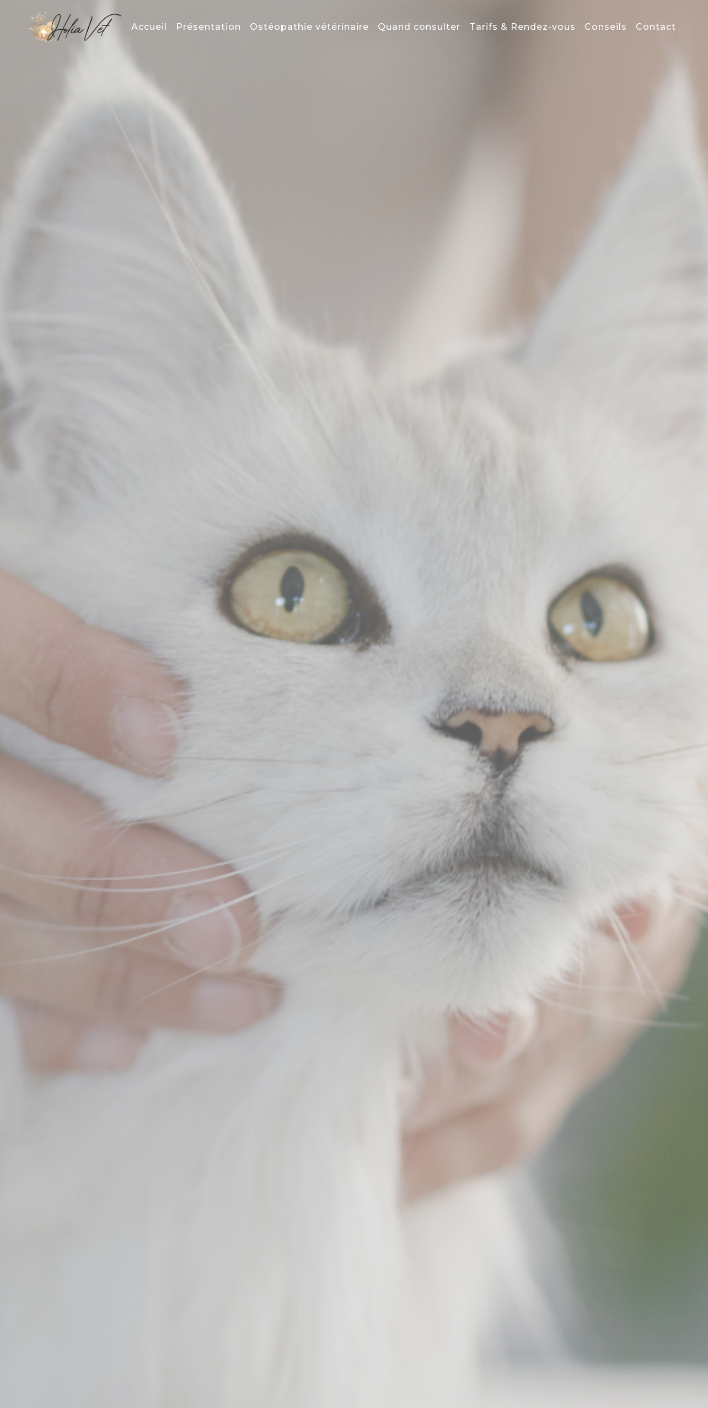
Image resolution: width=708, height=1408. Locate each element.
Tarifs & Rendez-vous (522, 27)
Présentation (208, 27)
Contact (656, 27)
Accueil (149, 27)
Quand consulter (419, 27)
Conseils (605, 27)
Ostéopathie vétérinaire (309, 27)
